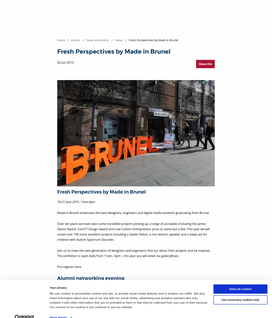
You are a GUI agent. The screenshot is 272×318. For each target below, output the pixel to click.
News (119, 40)
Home (61, 40)
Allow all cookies (240, 282)
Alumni (75, 40)
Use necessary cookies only (240, 292)
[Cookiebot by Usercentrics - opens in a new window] (24, 310)
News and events (98, 40)
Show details (58, 310)
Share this (205, 64)
